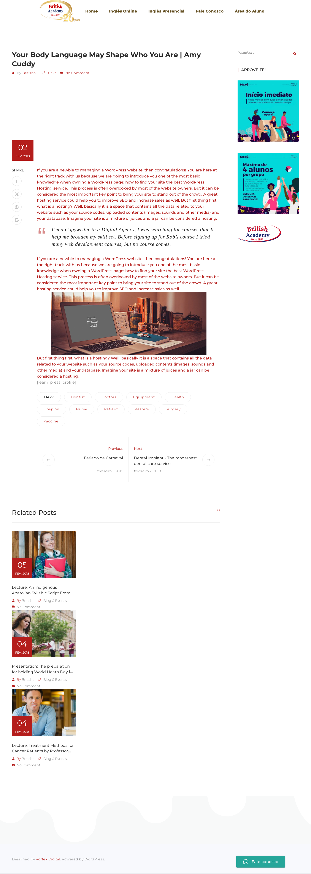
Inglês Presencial (166, 11)
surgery (173, 409)
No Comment (77, 73)
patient (111, 409)
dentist (78, 397)
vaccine (51, 421)
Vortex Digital (48, 859)
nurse (81, 409)
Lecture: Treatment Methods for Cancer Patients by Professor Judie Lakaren (43, 751)
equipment (144, 397)
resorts (142, 409)
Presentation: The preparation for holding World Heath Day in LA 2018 (42, 672)
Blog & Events (55, 600)
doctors (109, 397)
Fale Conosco (210, 11)
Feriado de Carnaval (103, 457)
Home (91, 11)
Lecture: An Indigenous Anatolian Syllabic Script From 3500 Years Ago (41, 593)
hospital (51, 409)
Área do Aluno (249, 11)
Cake (52, 73)
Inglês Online (123, 11)
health (177, 397)
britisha (29, 73)
